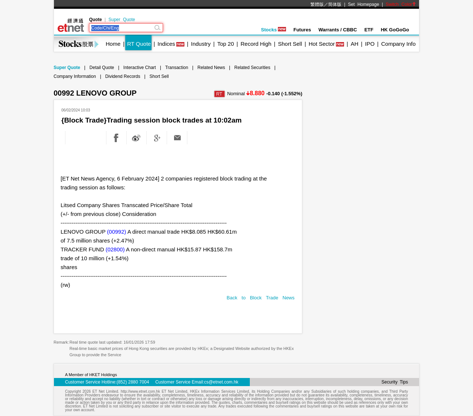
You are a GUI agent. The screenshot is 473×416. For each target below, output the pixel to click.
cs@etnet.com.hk (221, 382)
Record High (256, 44)
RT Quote (139, 44)
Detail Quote (101, 67)
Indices (166, 44)
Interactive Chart (139, 67)
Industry (201, 44)
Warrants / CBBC (338, 29)
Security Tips (394, 382)
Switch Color (401, 4)
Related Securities (252, 67)
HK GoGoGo (395, 29)
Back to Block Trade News (261, 297)
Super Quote (121, 19)
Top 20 (225, 44)
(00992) (116, 231)
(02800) (115, 249)
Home (113, 44)
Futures (302, 29)
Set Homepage (363, 4)
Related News (211, 67)
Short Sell (290, 44)
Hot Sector (322, 44)
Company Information (75, 76)
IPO (370, 44)
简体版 (334, 4)
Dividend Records (122, 76)
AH (354, 44)
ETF (369, 29)
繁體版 (317, 4)
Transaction (176, 67)
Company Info (398, 44)
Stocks (273, 29)
